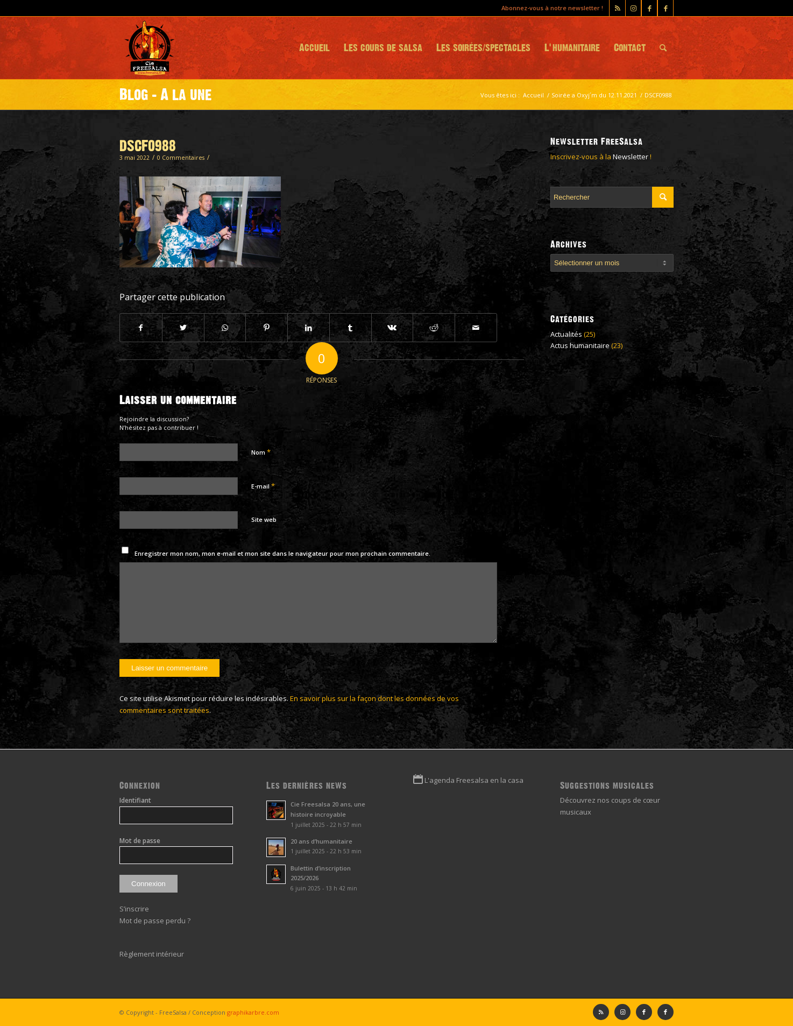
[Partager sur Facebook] (141, 328)
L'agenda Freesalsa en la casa (473, 780)
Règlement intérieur (151, 954)
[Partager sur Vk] (392, 328)
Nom (261, 452)
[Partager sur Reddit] (434, 328)
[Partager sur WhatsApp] (225, 328)
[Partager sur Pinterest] (266, 328)
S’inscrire (134, 909)
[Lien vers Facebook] (665, 8)
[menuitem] (314, 48)
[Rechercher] (663, 48)
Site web (264, 519)
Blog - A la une (165, 95)
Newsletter (630, 156)
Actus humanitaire (580, 345)
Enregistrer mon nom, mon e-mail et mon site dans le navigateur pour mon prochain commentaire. (282, 553)
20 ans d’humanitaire (321, 841)
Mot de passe (139, 840)
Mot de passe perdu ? (154, 920)
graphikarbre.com (253, 1012)
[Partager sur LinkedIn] (308, 328)
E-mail (263, 486)
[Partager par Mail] (476, 328)
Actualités (566, 334)
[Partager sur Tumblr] (350, 328)
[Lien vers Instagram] (633, 8)
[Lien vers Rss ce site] (617, 8)
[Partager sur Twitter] (183, 328)
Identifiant (135, 800)
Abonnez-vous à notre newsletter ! (552, 8)
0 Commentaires (180, 157)
